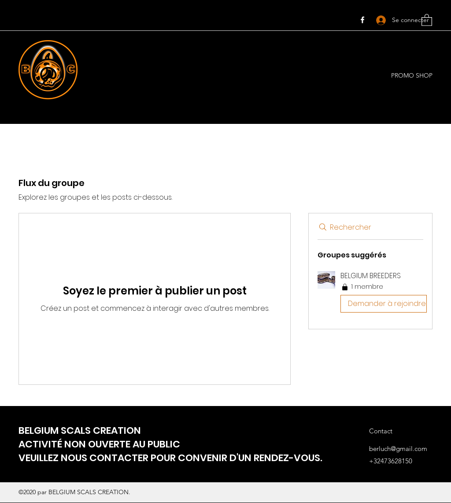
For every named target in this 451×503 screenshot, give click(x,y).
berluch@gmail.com (398, 448)
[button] (426, 19)
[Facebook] (362, 19)
